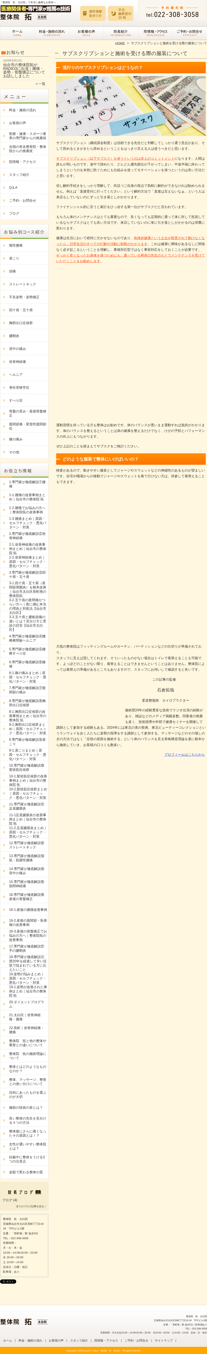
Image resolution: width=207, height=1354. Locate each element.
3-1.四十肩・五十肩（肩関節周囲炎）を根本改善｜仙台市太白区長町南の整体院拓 (27, 589)
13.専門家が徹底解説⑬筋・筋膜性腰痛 (26, 858)
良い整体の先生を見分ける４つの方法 (27, 1120)
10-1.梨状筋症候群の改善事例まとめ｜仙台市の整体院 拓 (28, 780)
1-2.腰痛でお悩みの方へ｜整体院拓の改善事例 (27, 510)
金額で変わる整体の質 (26, 1172)
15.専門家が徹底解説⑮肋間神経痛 (26, 884)
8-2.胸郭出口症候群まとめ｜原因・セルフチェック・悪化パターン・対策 (27, 729)
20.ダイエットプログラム (26, 1004)
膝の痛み (16, 439)
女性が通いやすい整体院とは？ (27, 1146)
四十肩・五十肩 (21, 310)
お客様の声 (86, 33)
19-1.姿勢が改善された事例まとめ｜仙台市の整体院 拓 (28, 991)
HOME (120, 43)
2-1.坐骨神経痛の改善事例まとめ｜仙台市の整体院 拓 (27, 549)
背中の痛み (17, 349)
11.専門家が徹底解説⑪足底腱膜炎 (26, 806)
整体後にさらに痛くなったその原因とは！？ (27, 1133)
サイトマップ (164, 1340)
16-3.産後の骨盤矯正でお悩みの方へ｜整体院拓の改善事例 (28, 935)
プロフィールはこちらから (184, 754)
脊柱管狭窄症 (19, 387)
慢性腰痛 (16, 245)
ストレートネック (22, 284)
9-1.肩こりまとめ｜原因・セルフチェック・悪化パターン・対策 (27, 755)
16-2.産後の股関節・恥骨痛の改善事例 (28, 923)
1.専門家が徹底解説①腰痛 (27, 484)
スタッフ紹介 (121, 33)
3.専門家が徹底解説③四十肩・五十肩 (27, 575)
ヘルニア (16, 374)
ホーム (17, 33)
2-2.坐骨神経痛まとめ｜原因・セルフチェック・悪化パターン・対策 (27, 562)
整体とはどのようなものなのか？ (27, 1069)
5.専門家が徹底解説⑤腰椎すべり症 (27, 651)
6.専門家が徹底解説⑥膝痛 (27, 664)
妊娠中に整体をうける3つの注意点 (27, 1159)
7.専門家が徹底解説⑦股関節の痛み (27, 690)
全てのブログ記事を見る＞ (31, 1206)
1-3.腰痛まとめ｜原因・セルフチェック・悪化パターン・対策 (27, 523)
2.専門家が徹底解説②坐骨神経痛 (27, 536)
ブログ (14, 213)
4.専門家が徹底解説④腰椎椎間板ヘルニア (27, 638)
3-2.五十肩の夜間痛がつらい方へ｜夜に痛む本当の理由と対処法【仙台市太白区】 (27, 606)
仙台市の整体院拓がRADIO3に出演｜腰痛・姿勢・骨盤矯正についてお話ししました (24, 70)
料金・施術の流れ (52, 33)
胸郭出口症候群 (21, 323)
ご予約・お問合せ (189, 33)
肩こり (14, 258)
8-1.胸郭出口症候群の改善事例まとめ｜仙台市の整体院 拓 (27, 716)
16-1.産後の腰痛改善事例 (28, 909)
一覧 (42, 84)
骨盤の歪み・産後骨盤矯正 (27, 413)
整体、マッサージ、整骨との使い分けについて (27, 1082)
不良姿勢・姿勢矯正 (24, 297)
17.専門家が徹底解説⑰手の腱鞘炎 (26, 948)
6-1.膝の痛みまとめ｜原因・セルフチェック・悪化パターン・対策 (27, 677)
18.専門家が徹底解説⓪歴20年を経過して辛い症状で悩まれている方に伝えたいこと (28, 963)
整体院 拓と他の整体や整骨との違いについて (27, 1043)
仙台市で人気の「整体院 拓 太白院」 (103, 1351)
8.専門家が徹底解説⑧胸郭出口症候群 (27, 703)
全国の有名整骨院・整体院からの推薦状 (27, 149)
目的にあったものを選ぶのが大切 (27, 1095)
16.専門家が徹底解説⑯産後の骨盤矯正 (26, 897)
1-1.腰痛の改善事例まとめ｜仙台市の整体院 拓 (27, 497)
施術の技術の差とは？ (26, 1107)
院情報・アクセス (155, 33)
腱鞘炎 (14, 336)
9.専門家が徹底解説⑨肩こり (27, 742)
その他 (14, 452)
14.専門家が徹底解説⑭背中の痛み (26, 871)
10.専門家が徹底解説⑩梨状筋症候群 (26, 767)
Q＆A (13, 187)
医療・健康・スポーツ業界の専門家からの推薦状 (27, 136)
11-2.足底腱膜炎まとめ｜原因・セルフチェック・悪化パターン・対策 (28, 832)
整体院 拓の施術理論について (27, 1056)
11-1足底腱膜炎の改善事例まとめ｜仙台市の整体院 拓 (27, 819)
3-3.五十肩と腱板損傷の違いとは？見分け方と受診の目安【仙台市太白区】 (27, 623)
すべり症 (16, 400)
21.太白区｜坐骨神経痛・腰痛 (25, 1017)
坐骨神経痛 (17, 361)
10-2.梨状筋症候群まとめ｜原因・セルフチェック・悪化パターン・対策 (28, 793)
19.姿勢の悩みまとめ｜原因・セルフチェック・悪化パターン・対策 (27, 978)
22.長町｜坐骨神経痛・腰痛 (26, 1030)
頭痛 (12, 271)
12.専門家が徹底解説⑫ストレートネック (26, 845)
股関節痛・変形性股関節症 (27, 426)
